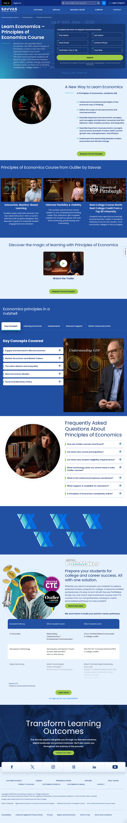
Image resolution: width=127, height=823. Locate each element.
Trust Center (113, 781)
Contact (117, 10)
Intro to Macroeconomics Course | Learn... (101, 803)
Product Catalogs (26, 784)
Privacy (50, 815)
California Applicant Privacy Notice (29, 815)
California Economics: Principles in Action (71, 803)
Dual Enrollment (28, 17)
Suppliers (88, 781)
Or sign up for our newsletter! (63, 698)
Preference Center (63, 781)
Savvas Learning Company (10, 17)
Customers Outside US (51, 784)
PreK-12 (6, 3)
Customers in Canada (76, 784)
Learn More (64, 692)
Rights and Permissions (66, 815)
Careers (39, 781)
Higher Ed (17, 3)
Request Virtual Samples (91, 154)
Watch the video (75, 606)
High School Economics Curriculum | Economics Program (35, 803)
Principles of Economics (44, 17)
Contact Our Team (63, 753)
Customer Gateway (14, 781)
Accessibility (6, 815)
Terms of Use (85, 815)
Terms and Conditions (103, 815)
